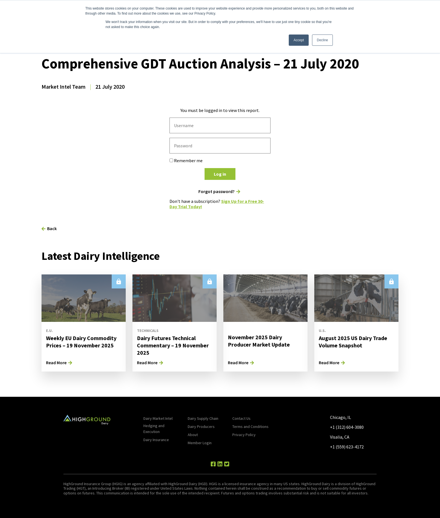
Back (52, 228)
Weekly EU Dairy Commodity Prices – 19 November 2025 (81, 341)
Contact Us (241, 418)
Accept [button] (299, 40)
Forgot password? (216, 191)
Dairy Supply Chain (203, 418)
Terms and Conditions (250, 426)
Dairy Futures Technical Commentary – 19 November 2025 (173, 345)
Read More (56, 362)
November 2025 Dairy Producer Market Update (259, 341)
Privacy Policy (244, 434)
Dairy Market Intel (158, 418)
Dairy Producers (201, 426)
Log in (220, 174)
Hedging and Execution (153, 428)
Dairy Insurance (156, 439)
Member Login (200, 442)
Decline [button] (322, 40)
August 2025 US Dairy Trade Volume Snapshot (353, 341)
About (193, 434)
